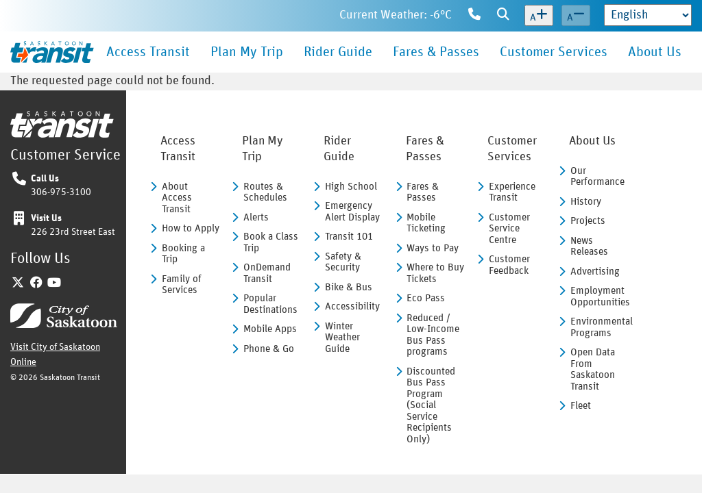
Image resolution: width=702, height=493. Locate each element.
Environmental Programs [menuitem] (599, 327)
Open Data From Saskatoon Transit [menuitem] (592, 369)
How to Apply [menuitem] (190, 228)
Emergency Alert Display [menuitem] (352, 212)
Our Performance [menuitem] (597, 177)
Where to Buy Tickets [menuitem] (435, 273)
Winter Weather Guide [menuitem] (342, 337)
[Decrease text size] (575, 16)
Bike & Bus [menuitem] (348, 287)
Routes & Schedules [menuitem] (265, 192)
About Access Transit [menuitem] (177, 197)
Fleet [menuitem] (580, 406)
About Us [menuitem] (654, 52)
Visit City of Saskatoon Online (55, 351)
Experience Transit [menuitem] (512, 192)
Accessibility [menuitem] (352, 306)
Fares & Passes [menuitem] (436, 52)
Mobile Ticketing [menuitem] (426, 223)
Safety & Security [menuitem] (343, 262)
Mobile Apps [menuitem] (270, 329)
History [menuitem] (585, 202)
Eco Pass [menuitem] (426, 298)
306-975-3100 (61, 192)
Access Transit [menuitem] (148, 52)
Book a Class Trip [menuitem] (270, 242)
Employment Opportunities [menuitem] (599, 296)
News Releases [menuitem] (589, 246)
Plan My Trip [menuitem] (246, 52)
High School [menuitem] (351, 186)
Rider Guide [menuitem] (338, 52)
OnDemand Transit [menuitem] (267, 273)
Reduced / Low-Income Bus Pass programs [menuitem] (433, 335)
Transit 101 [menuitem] (349, 236)
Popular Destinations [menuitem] (270, 304)
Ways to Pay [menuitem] (433, 248)
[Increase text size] (538, 16)
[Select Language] (648, 15)
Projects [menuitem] (587, 221)
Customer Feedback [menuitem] (509, 265)
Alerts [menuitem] (256, 217)
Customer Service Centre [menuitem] (509, 228)
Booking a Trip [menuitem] (183, 254)
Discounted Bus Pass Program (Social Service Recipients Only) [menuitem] (431, 405)
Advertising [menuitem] (595, 271)
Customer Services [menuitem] (553, 52)
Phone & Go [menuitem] (268, 349)
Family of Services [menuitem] (182, 285)
